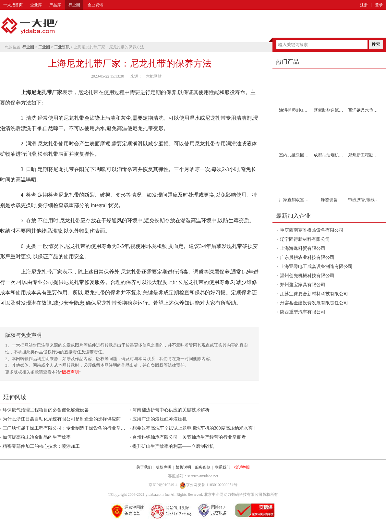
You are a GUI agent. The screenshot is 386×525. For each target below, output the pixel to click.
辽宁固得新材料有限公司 (305, 239)
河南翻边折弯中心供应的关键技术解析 (171, 410)
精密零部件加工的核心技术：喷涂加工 (41, 446)
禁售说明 (183, 467)
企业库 (36, 5)
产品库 (55, 5)
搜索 (376, 44)
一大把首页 (13, 5)
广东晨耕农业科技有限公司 (307, 257)
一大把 (29, 26)
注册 (364, 5)
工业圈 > (46, 47)
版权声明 (70, 372)
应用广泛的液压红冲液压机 (159, 419)
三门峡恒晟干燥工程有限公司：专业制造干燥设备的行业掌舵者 (66, 428)
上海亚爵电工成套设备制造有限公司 (316, 266)
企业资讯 (95, 5)
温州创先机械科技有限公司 (307, 275)
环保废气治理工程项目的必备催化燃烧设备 (46, 410)
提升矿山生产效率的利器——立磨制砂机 (173, 446)
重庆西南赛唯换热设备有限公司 (312, 230)
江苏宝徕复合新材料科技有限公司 (314, 293)
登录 (379, 5)
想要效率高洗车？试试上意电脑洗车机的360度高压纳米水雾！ (194, 428)
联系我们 (222, 467)
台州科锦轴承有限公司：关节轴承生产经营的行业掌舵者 (189, 437)
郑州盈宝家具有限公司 (302, 284)
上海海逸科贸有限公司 (302, 248)
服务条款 (203, 467)
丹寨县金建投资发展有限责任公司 (314, 302)
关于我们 (144, 467)
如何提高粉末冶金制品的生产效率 (37, 437)
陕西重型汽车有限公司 (302, 312)
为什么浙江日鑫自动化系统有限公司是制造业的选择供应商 (62, 419)
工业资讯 (62, 47)
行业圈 (74, 5)
